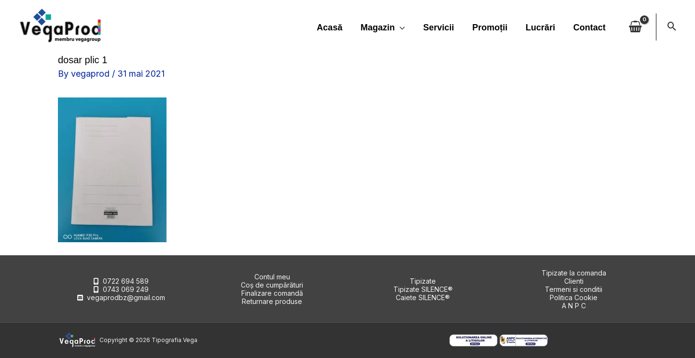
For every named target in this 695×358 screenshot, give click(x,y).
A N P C (574, 306)
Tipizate (423, 281)
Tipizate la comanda (574, 273)
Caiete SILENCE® (423, 297)
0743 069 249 (126, 289)
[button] (672, 27)
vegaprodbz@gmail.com (126, 297)
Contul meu (272, 277)
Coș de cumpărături (272, 285)
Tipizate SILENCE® (423, 289)
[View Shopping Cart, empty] (635, 27)
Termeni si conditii (573, 289)
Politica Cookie (574, 297)
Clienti (574, 281)
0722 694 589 (126, 281)
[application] (404, 27)
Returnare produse (272, 301)
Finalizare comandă (272, 293)
